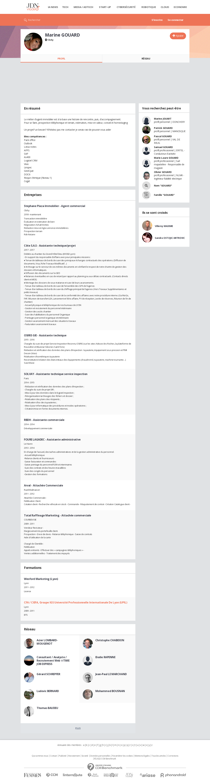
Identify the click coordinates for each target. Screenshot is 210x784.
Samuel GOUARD (163, 147)
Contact (53, 756)
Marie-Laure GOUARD (166, 157)
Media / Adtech (83, 7)
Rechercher (34, 20)
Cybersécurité (126, 7)
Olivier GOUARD (163, 172)
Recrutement (74, 756)
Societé (85, 756)
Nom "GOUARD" (163, 185)
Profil (61, 58)
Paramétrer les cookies (122, 756)
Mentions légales (142, 756)
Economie (180, 7)
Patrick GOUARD (163, 128)
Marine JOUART (163, 118)
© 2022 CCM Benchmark (105, 759)
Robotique (148, 7)
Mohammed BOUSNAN (110, 691)
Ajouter (179, 35)
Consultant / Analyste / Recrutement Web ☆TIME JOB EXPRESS (53, 660)
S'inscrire (157, 20)
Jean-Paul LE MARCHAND (111, 674)
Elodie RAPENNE (105, 657)
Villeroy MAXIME (164, 226)
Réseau (146, 58)
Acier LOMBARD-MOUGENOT (47, 641)
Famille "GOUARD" (164, 194)
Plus (78, 728)
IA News (53, 7)
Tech (65, 7)
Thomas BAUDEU (47, 708)
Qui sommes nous (40, 756)
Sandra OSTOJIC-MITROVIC (170, 237)
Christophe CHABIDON (109, 640)
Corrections (173, 756)
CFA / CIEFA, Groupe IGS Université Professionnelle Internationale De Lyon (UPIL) (75, 602)
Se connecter (175, 20)
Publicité (62, 756)
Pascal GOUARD (163, 136)
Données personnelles (100, 756)
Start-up (105, 7)
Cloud (165, 7)
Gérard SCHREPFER (48, 674)
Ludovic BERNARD (48, 691)
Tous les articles (159, 756)
